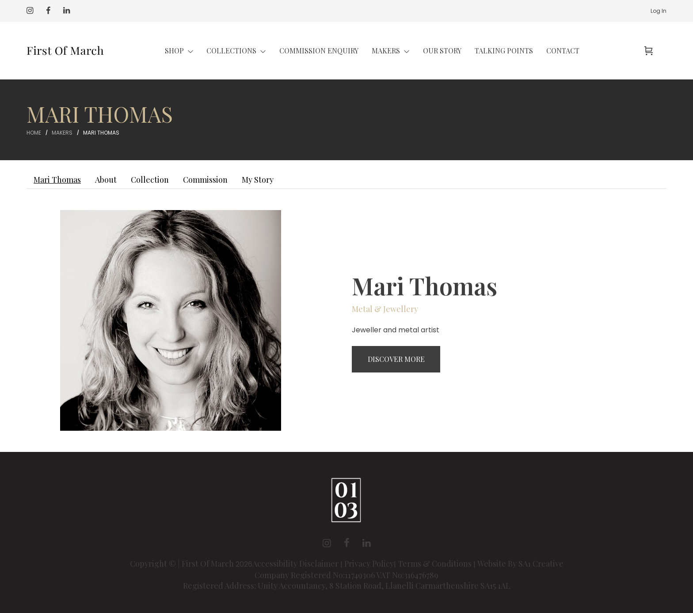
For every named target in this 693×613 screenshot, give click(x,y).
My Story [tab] (258, 179)
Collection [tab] (150, 179)
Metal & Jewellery (385, 309)
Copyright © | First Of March (183, 563)
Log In (658, 11)
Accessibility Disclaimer (296, 563)
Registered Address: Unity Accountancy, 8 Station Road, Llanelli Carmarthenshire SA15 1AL (346, 585)
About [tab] (106, 179)
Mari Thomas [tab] (57, 179)
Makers (62, 132)
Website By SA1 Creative (520, 563)
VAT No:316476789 (407, 575)
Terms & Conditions (435, 563)
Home (34, 132)
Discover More (396, 359)
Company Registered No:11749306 (315, 575)
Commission (205, 179)
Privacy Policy (369, 563)
